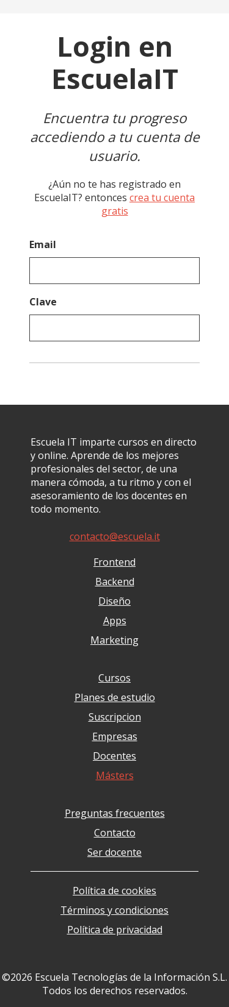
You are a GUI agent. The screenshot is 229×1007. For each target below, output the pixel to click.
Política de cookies (114, 890)
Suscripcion (115, 717)
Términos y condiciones (114, 910)
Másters (115, 775)
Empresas (114, 736)
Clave (43, 301)
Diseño (114, 601)
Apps (114, 620)
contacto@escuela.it (115, 536)
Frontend (114, 562)
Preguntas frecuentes (115, 813)
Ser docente (114, 852)
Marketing (114, 640)
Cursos (114, 678)
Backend (114, 581)
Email (42, 244)
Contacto (115, 832)
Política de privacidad (114, 929)
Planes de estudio (115, 697)
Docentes (114, 756)
